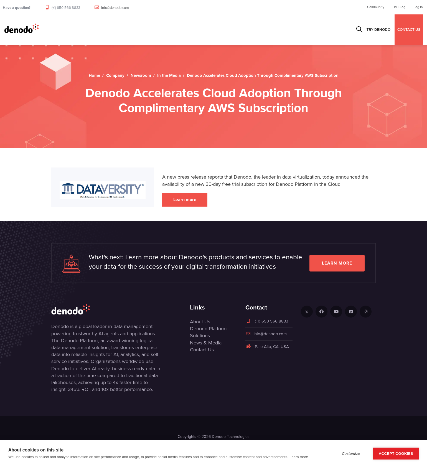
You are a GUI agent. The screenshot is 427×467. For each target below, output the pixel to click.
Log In (418, 6)
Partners (175, 29)
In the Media (169, 75)
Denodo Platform (208, 328)
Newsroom (141, 75)
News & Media (206, 342)
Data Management (62, 29)
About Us (200, 321)
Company (251, 29)
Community (375, 6)
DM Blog (399, 6)
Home (94, 75)
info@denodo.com (115, 7)
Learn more (184, 199)
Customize (351, 453)
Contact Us (202, 349)
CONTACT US (408, 29)
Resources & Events (213, 29)
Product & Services (108, 29)
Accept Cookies (396, 453)
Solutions (147, 29)
